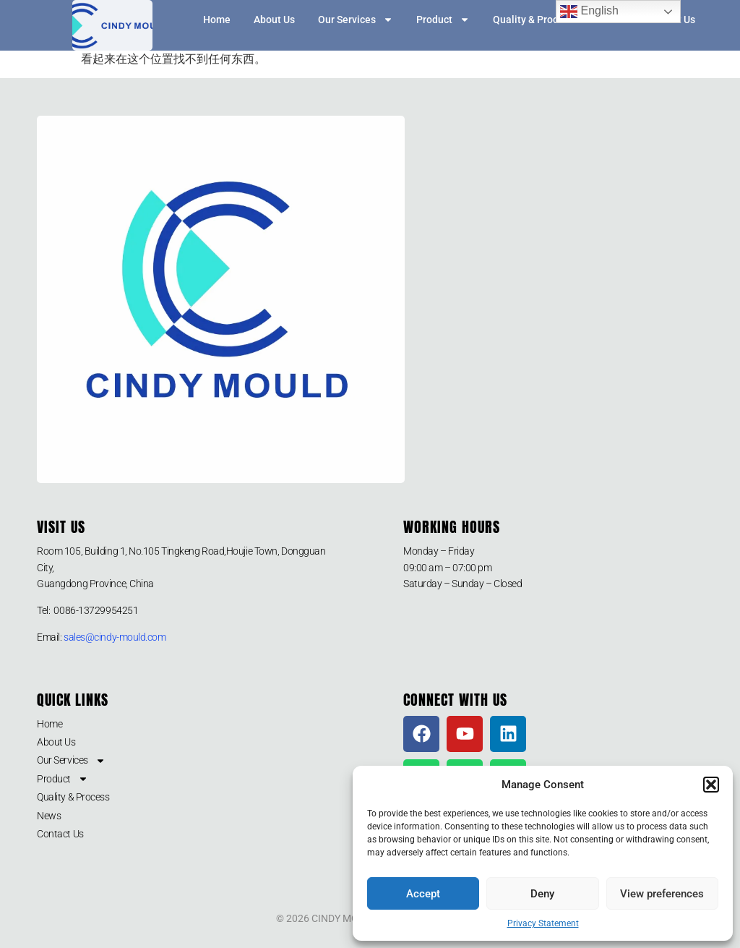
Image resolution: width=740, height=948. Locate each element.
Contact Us (60, 834)
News (49, 815)
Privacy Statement (543, 923)
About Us (274, 19)
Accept (423, 893)
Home (217, 19)
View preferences (662, 893)
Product (443, 19)
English (589, 11)
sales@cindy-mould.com (115, 637)
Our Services (355, 19)
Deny (542, 893)
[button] (711, 784)
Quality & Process (533, 19)
